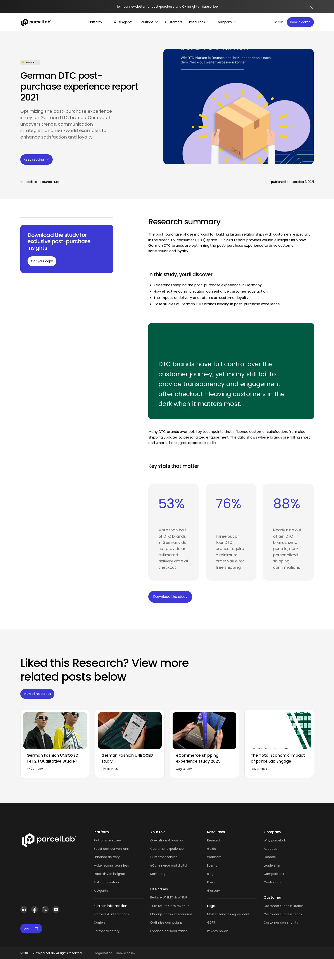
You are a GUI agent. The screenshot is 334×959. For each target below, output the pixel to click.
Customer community (281, 922)
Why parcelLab (275, 840)
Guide (211, 848)
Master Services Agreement (228, 914)
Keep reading (36, 159)
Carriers (100, 922)
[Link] (48, 839)
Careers (270, 857)
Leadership (272, 865)
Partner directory (106, 931)
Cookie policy (125, 953)
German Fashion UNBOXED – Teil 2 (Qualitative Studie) (55, 758)
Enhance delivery (107, 857)
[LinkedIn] (24, 909)
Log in (278, 21)
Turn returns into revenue (169, 906)
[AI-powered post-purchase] (123, 22)
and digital (178, 865)
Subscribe (210, 6)
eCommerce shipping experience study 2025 (198, 758)
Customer (158, 857)
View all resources (37, 694)
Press (211, 882)
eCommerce (160, 865)
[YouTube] (56, 909)
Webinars (214, 857)
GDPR (211, 922)
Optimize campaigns (166, 922)
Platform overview (107, 840)
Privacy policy (217, 931)
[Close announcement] (312, 7)
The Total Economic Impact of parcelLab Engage (278, 758)
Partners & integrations (111, 914)
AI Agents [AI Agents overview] (101, 890)
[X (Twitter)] (45, 909)
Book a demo (300, 22)
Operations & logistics (167, 840)
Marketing (157, 874)
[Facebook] (34, 909)
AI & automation (106, 882)
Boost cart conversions (111, 848)
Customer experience (167, 848)
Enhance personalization (169, 931)
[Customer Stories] (173, 22)
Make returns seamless (111, 865)
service (172, 857)
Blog (210, 874)
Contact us (272, 882)
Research (214, 840)
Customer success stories (283, 906)
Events (212, 865)
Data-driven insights (109, 874)
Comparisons (274, 874)
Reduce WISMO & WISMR (168, 897)
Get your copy (42, 261)
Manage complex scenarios (171, 914)
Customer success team (283, 914)
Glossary (213, 890)
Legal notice (103, 953)
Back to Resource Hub (39, 182)
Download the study (170, 596)
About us (270, 848)
